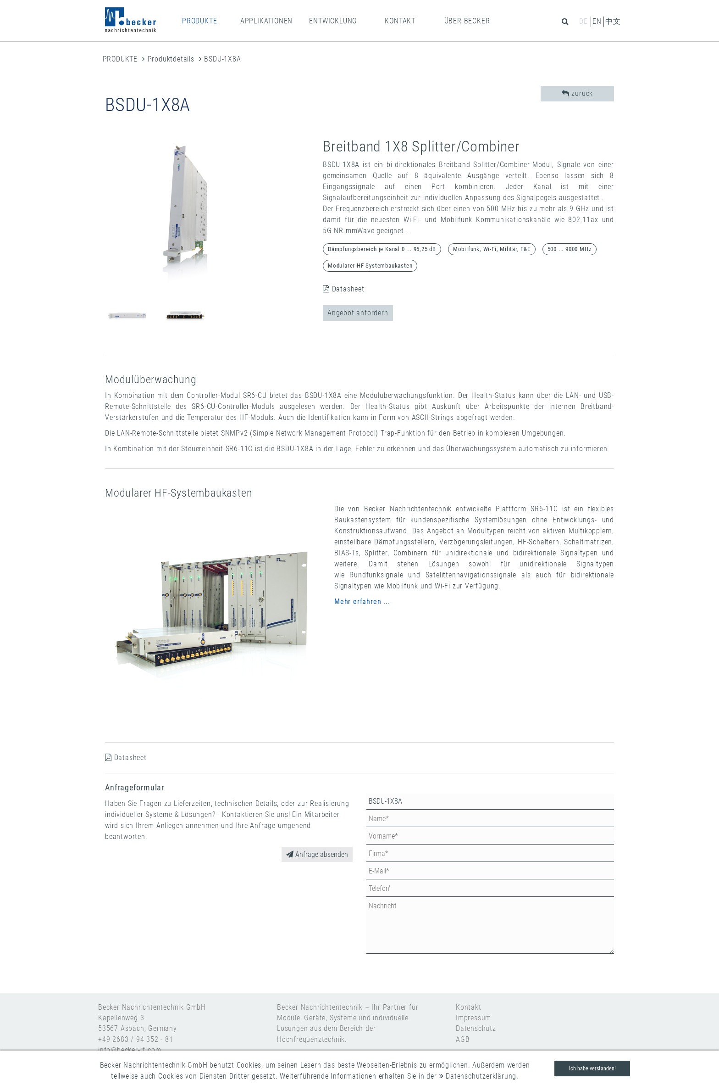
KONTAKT (400, 21)
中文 (613, 21)
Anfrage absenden (317, 854)
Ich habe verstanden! (592, 1068)
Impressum (473, 1017)
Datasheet (344, 289)
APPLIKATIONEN (266, 21)
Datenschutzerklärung (478, 1076)
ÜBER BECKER (467, 21)
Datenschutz (476, 1028)
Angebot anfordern (357, 312)
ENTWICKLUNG (333, 21)
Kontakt (468, 1007)
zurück (577, 93)
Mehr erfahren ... (362, 601)
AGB (463, 1039)
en (597, 21)
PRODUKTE (199, 21)
